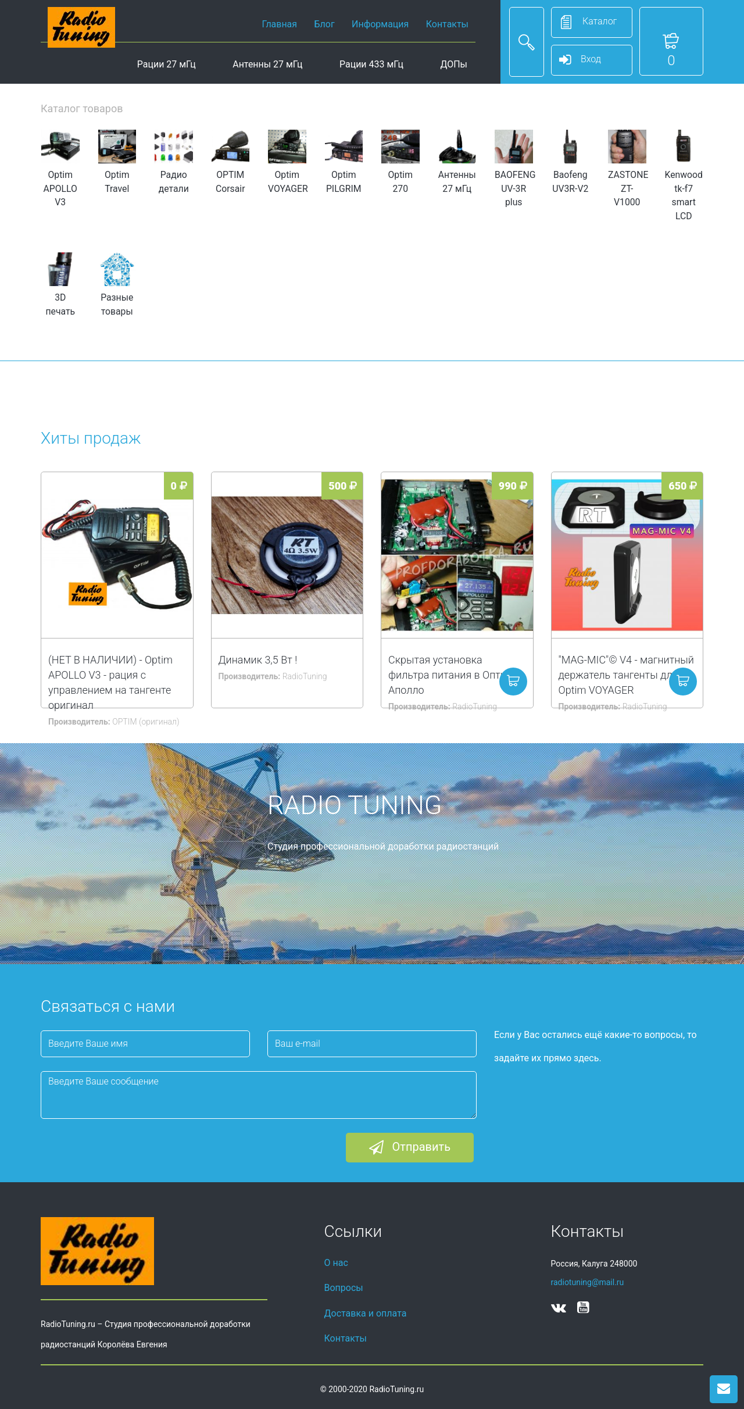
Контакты (447, 24)
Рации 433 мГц (371, 64)
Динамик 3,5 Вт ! (258, 660)
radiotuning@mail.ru (587, 1282)
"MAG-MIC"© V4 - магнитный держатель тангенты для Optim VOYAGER (626, 675)
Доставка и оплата (365, 1313)
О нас (336, 1262)
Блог (324, 24)
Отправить (409, 1148)
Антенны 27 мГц (267, 64)
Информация (380, 24)
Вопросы (343, 1287)
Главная (279, 24)
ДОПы (453, 64)
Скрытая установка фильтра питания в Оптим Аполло (451, 675)
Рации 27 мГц (166, 64)
